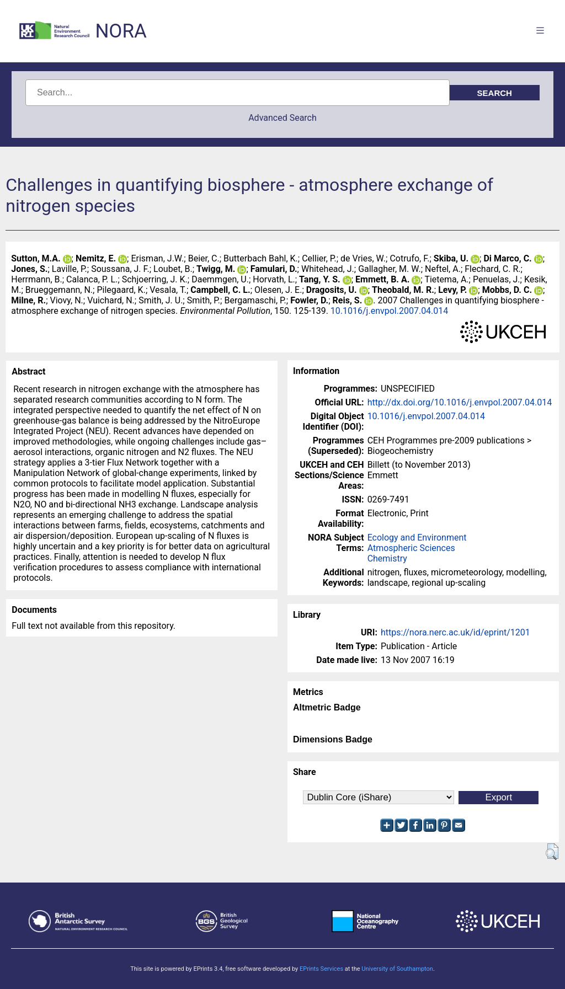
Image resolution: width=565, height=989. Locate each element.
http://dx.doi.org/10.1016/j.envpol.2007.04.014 (459, 402)
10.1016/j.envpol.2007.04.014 (389, 311)
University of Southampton (397, 968)
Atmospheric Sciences (411, 548)
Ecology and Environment (417, 537)
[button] (552, 851)
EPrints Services (321, 968)
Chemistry (387, 558)
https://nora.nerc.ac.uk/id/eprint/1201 (455, 632)
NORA (120, 31)
